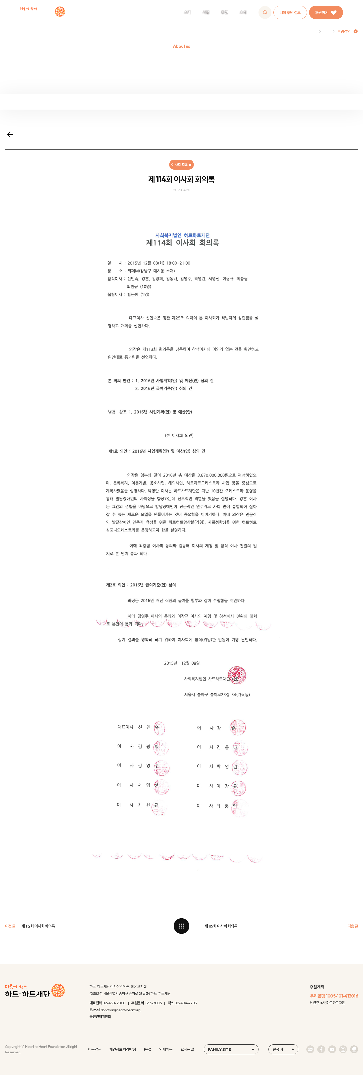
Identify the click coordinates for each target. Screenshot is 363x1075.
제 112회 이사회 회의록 (38, 926)
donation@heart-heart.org (121, 1010)
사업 (206, 12)
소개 (187, 12)
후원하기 (326, 12)
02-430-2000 (114, 1003)
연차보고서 (315, 102)
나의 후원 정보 (290, 12)
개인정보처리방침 (122, 1049)
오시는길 (187, 1049)
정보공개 (136, 102)
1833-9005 (153, 1003)
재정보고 (47, 102)
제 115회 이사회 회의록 (221, 926)
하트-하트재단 (42, 12)
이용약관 (94, 1049)
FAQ (147, 1049)
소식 (243, 12)
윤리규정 (226, 102)
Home (311, 31)
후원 (224, 12)
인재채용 (165, 1049)
